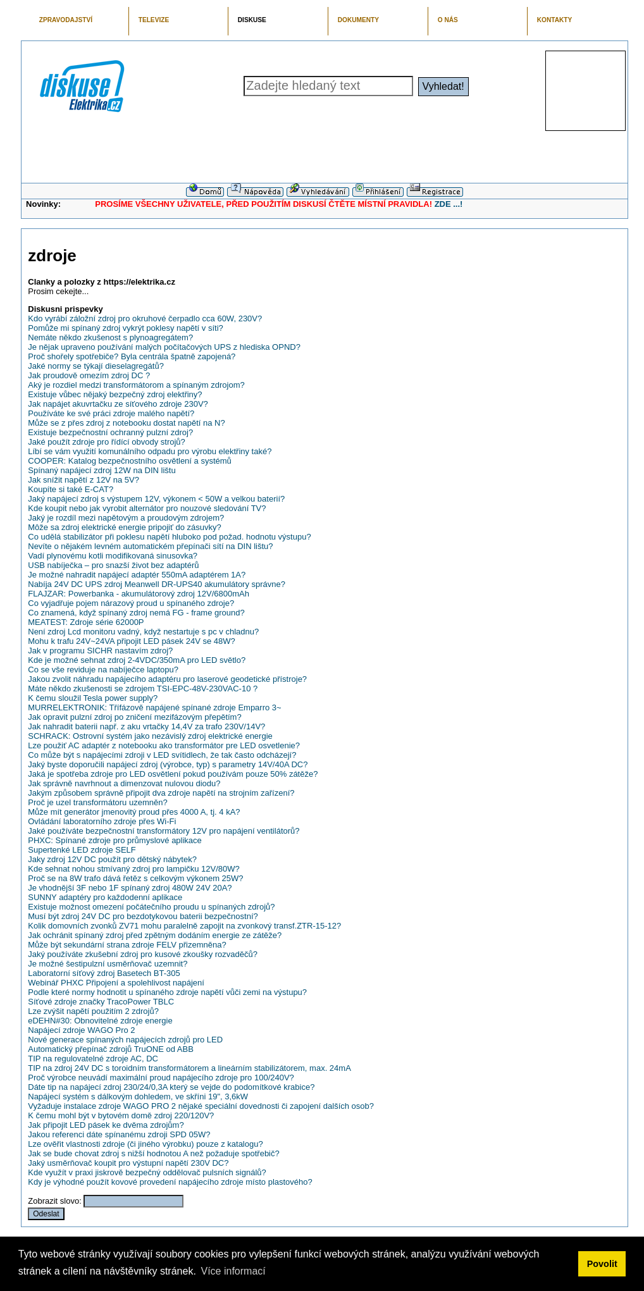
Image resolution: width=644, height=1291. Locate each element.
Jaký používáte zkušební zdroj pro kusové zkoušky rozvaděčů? (142, 954)
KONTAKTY (555, 19)
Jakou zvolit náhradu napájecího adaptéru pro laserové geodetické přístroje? (167, 679)
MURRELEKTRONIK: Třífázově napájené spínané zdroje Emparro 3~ (154, 707)
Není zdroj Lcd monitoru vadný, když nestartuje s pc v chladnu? (143, 631)
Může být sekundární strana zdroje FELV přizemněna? (127, 944)
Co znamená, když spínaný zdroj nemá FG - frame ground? (136, 612)
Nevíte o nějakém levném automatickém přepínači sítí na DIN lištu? (150, 546)
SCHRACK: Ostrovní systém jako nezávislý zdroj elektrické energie (150, 736)
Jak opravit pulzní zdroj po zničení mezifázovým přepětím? (134, 717)
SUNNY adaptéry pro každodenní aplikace (105, 897)
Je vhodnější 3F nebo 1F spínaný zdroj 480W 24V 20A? (130, 888)
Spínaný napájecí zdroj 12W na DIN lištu (101, 470)
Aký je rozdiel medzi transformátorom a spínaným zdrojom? (136, 385)
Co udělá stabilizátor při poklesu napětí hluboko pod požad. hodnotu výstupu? (169, 536)
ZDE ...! (449, 204)
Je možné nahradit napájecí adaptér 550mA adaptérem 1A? (136, 574)
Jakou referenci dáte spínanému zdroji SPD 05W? (119, 1134)
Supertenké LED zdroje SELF (82, 850)
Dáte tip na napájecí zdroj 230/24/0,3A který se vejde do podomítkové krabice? (171, 1087)
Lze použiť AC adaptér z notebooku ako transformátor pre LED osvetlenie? (164, 745)
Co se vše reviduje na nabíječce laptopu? (103, 669)
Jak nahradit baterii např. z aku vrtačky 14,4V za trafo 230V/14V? (146, 726)
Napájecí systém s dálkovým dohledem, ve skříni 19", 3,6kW (138, 1096)
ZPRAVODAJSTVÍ (65, 19)
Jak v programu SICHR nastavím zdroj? (100, 650)
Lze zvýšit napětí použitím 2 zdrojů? (93, 1011)
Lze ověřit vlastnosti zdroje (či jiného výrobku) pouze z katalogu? (145, 1144)
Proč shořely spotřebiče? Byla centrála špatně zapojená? (131, 356)
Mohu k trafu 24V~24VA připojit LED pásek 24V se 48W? (131, 641)
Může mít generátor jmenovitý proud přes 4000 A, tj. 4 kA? (134, 812)
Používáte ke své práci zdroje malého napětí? (111, 413)
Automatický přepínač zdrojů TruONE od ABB (111, 1049)
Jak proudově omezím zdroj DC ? (89, 375)
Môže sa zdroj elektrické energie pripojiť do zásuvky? (124, 527)
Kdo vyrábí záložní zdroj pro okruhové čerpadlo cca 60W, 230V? (145, 318)
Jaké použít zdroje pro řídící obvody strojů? (106, 442)
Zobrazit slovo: (55, 1201)
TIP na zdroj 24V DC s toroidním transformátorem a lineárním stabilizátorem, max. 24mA (189, 1068)
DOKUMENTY (358, 19)
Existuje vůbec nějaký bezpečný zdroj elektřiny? (115, 394)
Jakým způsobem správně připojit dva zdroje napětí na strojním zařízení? (161, 793)
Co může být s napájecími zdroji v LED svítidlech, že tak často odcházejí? (162, 755)
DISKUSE (252, 19)
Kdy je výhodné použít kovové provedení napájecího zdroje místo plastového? (170, 1182)
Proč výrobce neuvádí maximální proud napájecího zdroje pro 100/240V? (161, 1077)
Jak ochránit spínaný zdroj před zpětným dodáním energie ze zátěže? (155, 935)
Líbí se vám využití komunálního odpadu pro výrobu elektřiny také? (149, 451)
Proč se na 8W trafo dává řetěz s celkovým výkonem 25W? (135, 878)
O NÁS (448, 19)
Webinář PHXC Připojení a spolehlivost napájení (116, 982)
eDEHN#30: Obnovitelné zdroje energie (100, 1020)
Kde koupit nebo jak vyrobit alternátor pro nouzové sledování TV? (147, 508)
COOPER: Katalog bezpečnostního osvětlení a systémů (130, 461)
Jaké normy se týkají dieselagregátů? (96, 366)
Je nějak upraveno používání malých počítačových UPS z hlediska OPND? (164, 347)
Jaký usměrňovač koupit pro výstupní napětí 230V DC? (128, 1163)
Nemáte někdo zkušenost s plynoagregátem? (110, 337)
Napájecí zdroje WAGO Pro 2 (81, 1030)
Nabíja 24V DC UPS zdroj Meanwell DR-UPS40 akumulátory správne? (156, 584)
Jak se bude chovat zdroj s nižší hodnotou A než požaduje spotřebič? (153, 1153)
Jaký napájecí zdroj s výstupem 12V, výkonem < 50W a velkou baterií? (156, 498)
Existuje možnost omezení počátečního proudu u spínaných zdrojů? (151, 906)
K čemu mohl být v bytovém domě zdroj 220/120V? (121, 1115)
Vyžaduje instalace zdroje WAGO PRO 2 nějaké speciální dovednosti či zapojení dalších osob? (201, 1106)
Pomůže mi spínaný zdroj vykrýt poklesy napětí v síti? (125, 328)
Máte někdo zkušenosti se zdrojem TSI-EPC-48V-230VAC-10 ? (142, 688)
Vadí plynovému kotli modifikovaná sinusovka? (112, 555)
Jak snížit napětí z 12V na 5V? (83, 480)
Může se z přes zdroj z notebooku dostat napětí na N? (126, 423)
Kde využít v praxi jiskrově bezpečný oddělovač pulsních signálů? (147, 1172)
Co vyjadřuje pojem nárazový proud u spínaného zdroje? (131, 603)
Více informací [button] (233, 1271)
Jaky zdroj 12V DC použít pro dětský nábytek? (112, 859)
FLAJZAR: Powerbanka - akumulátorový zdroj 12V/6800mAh (138, 593)
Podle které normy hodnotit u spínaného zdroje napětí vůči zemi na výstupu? (167, 992)
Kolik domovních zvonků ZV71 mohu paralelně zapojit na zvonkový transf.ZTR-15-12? (184, 925)
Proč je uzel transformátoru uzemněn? (97, 802)
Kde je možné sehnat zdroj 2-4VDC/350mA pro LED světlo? (136, 660)
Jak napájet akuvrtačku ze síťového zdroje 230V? (118, 404)
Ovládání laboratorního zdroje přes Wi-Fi (102, 821)
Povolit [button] (602, 1264)
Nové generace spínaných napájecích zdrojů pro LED (125, 1039)
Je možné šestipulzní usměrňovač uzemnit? (107, 963)
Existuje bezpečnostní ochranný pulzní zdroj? (110, 432)
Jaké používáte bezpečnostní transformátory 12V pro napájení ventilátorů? (163, 831)
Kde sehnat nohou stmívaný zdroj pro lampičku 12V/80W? (134, 869)
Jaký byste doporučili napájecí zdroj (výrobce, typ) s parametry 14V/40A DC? (167, 764)
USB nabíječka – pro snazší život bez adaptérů (113, 565)
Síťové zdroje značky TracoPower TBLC (101, 1001)
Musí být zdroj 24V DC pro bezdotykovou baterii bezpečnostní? (142, 916)
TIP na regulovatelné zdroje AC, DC (93, 1058)
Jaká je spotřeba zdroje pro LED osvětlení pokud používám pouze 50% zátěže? (173, 774)
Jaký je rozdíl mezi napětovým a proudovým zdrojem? (126, 517)
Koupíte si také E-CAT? (70, 489)
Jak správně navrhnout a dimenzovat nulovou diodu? (124, 783)
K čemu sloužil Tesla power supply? (93, 698)
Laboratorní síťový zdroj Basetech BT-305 (104, 973)
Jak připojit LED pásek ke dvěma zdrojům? (105, 1125)
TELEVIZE (154, 19)
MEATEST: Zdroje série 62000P (86, 622)
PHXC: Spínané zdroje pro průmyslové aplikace (115, 840)
